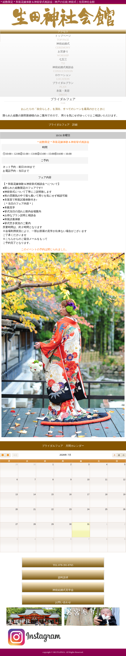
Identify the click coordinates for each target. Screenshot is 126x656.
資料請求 (63, 577)
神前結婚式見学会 (63, 590)
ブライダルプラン (63, 85)
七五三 (63, 61)
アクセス (63, 31)
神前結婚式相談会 (63, 69)
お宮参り (63, 53)
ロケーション (63, 77)
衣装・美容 (63, 92)
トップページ (63, 37)
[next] (7, 455)
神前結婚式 (63, 45)
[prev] (2, 455)
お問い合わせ (63, 602)
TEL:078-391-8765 (63, 565)
